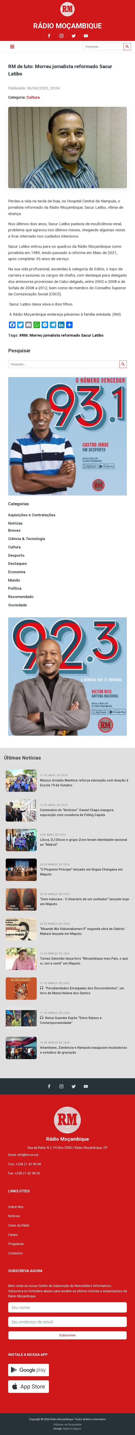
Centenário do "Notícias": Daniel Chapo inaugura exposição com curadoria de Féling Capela (77, 812)
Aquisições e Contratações (31, 515)
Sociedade (17, 605)
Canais (13, 1235)
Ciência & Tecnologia (26, 538)
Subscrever (67, 1335)
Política (14, 588)
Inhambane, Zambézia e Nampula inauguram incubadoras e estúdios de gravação (83, 1050)
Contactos (15, 1253)
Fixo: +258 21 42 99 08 (24, 1164)
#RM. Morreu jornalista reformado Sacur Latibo (61, 335)
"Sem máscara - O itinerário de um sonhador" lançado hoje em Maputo (84, 901)
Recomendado (20, 596)
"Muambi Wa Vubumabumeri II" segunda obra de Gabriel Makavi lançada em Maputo (82, 931)
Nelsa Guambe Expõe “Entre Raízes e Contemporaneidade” (71, 1020)
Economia (16, 572)
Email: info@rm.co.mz (23, 1155)
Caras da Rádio (19, 1225)
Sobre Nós (15, 1207)
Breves (14, 530)
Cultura (33, 97)
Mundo (14, 580)
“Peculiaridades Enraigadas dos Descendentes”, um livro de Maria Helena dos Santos (82, 990)
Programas (16, 1244)
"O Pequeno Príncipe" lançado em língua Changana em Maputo (81, 872)
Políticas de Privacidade (68, 1424)
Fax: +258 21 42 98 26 (24, 1173)
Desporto (16, 555)
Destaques (17, 563)
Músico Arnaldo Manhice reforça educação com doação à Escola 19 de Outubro (84, 782)
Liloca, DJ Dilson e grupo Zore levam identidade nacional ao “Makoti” (83, 842)
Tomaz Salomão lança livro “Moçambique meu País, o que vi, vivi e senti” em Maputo (84, 961)
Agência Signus (71, 1428)
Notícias (15, 523)
